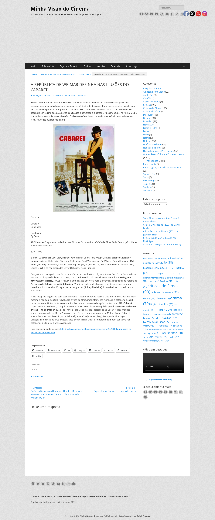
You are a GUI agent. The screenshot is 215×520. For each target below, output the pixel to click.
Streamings (131, 66)
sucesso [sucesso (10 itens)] (165, 329)
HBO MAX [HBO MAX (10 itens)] (176, 310)
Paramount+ (149, 164)
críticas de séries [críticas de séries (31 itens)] (165, 292)
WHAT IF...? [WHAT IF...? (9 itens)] (163, 341)
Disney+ (147, 118)
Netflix (146, 137)
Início (33, 66)
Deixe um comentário (77, 95)
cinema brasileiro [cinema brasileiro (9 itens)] (172, 274)
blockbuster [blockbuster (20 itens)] (152, 267)
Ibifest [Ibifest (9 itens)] (157, 314)
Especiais (115, 66)
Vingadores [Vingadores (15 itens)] (150, 340)
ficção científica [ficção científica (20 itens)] (161, 304)
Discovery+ (149, 114)
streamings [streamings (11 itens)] (153, 329)
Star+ (146, 177)
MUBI (146, 134)
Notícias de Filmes (152, 144)
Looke (146, 131)
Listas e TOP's (150, 127)
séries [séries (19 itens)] (148, 337)
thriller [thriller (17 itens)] (173, 337)
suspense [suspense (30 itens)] (173, 333)
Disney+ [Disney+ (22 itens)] (163, 298)
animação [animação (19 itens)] (175, 258)
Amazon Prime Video (154, 91)
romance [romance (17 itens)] (165, 325)
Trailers (147, 187)
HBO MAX (148, 124)
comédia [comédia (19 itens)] (155, 281)
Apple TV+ (148, 95)
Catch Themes (143, 516)
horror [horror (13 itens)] (148, 314)
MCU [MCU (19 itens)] (172, 318)
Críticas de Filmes (152, 108)
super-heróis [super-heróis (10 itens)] (176, 329)
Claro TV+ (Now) (151, 101)
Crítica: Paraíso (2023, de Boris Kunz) (162, 244)
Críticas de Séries (152, 111)
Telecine (147, 183)
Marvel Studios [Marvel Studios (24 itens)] (155, 318)
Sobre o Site (48, 66)
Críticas (87, 66)
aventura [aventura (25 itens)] (151, 262)
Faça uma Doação (69, 66)
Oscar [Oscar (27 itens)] (163, 322)
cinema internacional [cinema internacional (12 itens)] (154, 277)
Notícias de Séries (152, 147)
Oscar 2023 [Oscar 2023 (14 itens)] (150, 325)
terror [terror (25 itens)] (161, 337)
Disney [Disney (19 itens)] (149, 298)
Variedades (85, 74)
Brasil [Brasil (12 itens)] (166, 268)
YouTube (147, 190)
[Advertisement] (107, 42)
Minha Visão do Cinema (60, 9)
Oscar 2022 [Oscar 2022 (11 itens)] (177, 322)
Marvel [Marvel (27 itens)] (176, 314)
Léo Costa (59, 95)
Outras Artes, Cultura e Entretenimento (59, 74)
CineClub (147, 98)
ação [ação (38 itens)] (166, 262)
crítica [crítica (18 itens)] (167, 281)
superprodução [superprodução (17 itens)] (153, 333)
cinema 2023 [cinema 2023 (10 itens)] (156, 274)
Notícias (101, 66)
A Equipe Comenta (152, 88)
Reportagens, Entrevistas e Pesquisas (162, 167)
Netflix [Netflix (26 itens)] (150, 322)
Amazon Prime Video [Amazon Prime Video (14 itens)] (155, 258)
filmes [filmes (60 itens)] (162, 309)
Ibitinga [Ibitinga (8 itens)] (165, 314)
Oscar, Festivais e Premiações (158, 150)
